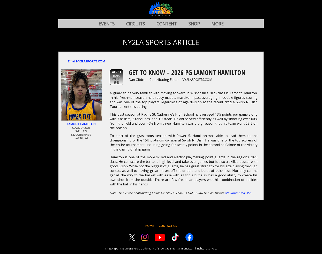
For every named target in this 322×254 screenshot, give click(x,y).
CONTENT (166, 24)
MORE (217, 24)
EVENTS (107, 24)
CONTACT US (168, 226)
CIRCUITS (135, 24)
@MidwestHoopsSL (238, 193)
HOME (149, 226)
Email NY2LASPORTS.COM (86, 61)
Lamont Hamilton (81, 124)
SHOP (194, 24)
